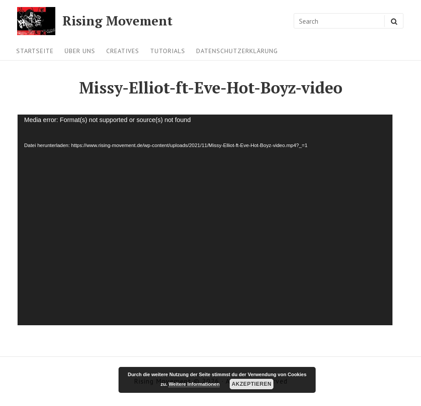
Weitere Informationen (194, 384)
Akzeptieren (252, 384)
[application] (205, 220)
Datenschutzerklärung (237, 51)
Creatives (122, 51)
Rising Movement (117, 20)
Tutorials (167, 51)
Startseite (35, 51)
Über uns (80, 51)
